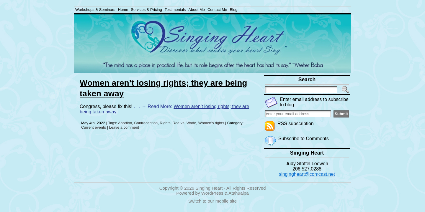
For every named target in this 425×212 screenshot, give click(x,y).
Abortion (125, 123)
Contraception (146, 123)
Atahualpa (238, 193)
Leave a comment (124, 127)
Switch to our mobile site (212, 200)
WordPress (212, 193)
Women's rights (211, 123)
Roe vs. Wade (184, 123)
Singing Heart (209, 188)
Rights (165, 123)
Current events (93, 127)
